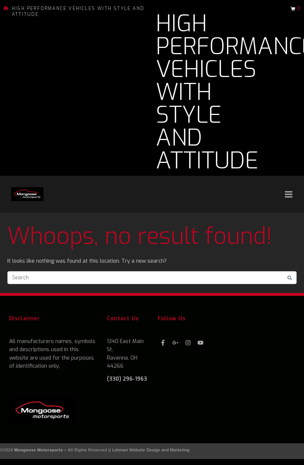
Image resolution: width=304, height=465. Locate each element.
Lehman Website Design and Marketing (151, 450)
